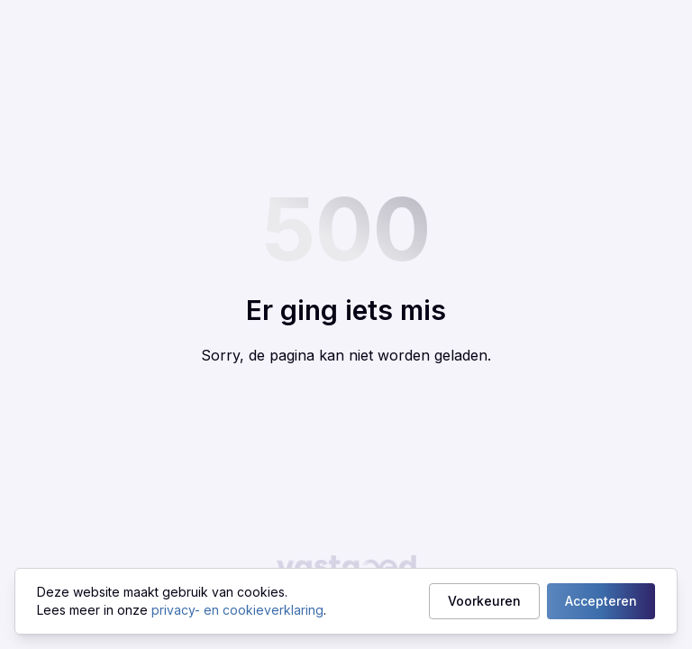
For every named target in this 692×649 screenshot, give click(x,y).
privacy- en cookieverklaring (237, 609)
